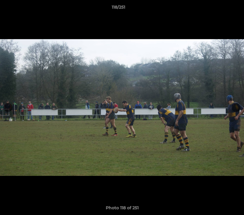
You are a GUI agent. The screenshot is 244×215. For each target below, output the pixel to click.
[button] (218, 8)
